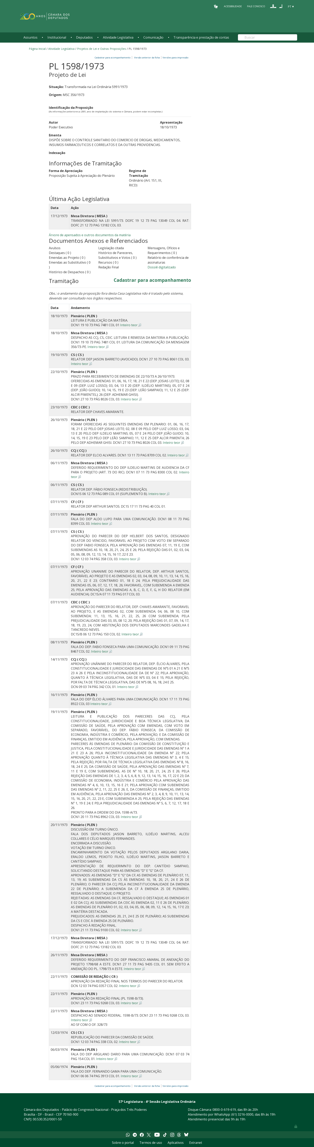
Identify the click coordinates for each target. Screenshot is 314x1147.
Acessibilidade (233, 6)
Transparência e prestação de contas (201, 37)
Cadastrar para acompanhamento (113, 57)
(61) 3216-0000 (242, 1114)
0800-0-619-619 (224, 1109)
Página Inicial (37, 49)
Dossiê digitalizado (162, 267)
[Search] (267, 37)
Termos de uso (150, 1142)
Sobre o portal (123, 1142)
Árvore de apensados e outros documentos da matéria (90, 235)
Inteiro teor (129, 325)
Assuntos (30, 37)
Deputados (84, 37)
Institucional (56, 37)
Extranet (195, 1142)
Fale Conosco (256, 6)
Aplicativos (176, 1142)
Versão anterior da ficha (147, 57)
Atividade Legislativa (118, 37)
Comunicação (153, 37)
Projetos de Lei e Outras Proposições (101, 49)
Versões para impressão (174, 57)
